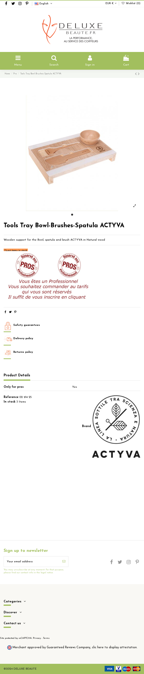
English (44, 3)
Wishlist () (130, 3)
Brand (86, 426)
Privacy (37, 638)
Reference (11, 397)
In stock (9, 401)
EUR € (111, 3)
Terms (46, 638)
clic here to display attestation (114, 647)
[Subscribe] (64, 561)
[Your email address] (32, 561)
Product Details (17, 375)
